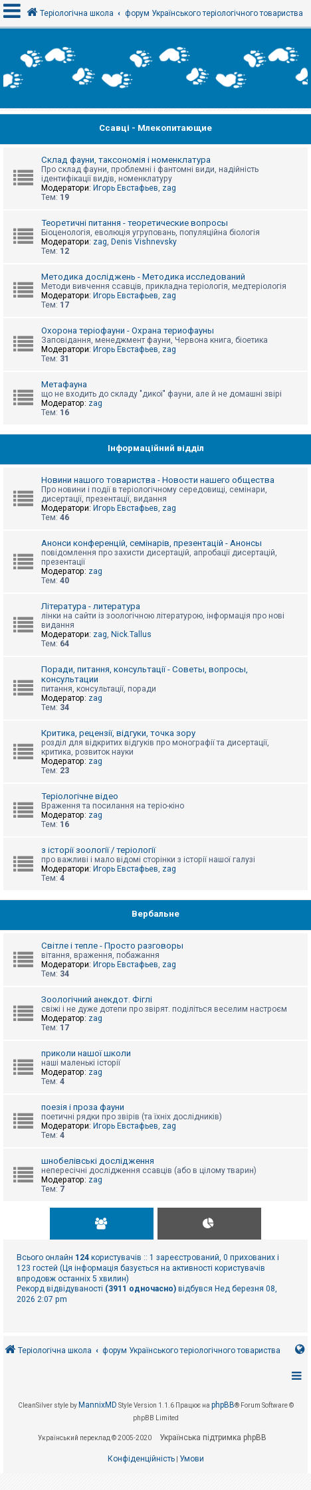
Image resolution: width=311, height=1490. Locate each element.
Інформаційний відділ (156, 448)
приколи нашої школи (86, 1053)
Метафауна (64, 384)
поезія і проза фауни (82, 1107)
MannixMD (97, 1405)
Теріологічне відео (79, 796)
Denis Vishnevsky (144, 241)
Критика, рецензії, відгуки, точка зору (118, 733)
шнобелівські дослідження (97, 1161)
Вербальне (155, 914)
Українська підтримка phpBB (212, 1437)
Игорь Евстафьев (125, 188)
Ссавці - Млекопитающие (155, 128)
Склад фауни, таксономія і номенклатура (126, 160)
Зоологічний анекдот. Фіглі (96, 999)
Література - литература (90, 606)
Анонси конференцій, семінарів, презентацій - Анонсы (151, 543)
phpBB (223, 1405)
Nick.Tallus (131, 634)
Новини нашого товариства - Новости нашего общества (157, 480)
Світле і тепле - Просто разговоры (112, 946)
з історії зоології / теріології (98, 850)
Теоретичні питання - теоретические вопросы (134, 223)
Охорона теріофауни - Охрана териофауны (127, 330)
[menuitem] (141, 1459)
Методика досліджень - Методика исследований (143, 277)
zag (169, 188)
